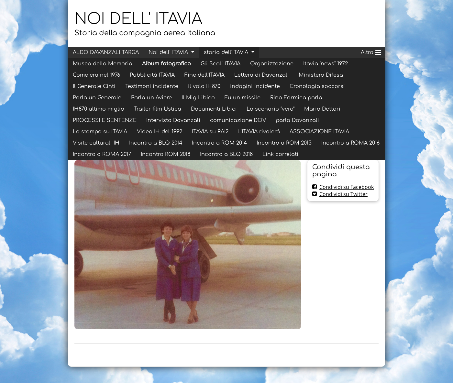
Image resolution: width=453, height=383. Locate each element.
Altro (371, 51)
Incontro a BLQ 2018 (226, 154)
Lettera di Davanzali (261, 75)
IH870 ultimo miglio (98, 109)
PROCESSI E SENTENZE (105, 120)
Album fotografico (166, 64)
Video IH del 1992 (159, 132)
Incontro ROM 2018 (165, 154)
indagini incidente (255, 86)
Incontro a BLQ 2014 (155, 143)
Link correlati (280, 154)
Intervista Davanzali (173, 120)
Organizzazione (271, 64)
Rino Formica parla (296, 98)
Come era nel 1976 (96, 75)
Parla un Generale (97, 98)
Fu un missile (242, 98)
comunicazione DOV (238, 120)
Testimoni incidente (151, 86)
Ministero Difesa (321, 75)
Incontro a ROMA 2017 (102, 154)
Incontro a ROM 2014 (219, 143)
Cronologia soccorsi (317, 86)
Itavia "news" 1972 (325, 64)
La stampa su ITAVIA (100, 132)
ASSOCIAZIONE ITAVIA (319, 132)
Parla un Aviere (151, 98)
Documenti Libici (214, 109)
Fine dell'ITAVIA (204, 75)
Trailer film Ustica (157, 109)
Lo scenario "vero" (270, 109)
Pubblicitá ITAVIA (152, 75)
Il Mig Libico (198, 98)
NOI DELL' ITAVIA (138, 19)
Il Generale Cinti (94, 86)
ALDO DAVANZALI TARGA (106, 52)
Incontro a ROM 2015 (284, 143)
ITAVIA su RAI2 (210, 132)
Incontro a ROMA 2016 (350, 143)
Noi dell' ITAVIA (168, 52)
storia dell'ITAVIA (226, 52)
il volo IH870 (204, 86)
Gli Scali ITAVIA (220, 64)
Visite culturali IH (96, 143)
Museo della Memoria (102, 64)
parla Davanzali (297, 120)
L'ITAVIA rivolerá (259, 132)
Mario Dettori (322, 109)
